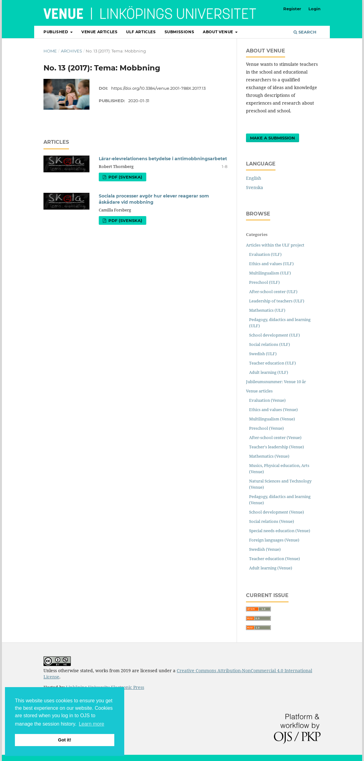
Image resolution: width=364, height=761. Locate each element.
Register (292, 8)
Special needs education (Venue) (279, 530)
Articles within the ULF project (275, 245)
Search (304, 31)
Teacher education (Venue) (274, 558)
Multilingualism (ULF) (270, 273)
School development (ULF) (274, 335)
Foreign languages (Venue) (274, 540)
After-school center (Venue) (275, 437)
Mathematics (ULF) (267, 310)
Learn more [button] (91, 724)
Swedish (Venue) (265, 549)
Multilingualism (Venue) (272, 419)
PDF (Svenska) (124, 176)
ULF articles (141, 31)
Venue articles (99, 31)
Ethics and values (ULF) (271, 263)
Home (50, 50)
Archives (71, 50)
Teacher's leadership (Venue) (276, 447)
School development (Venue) (276, 512)
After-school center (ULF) (273, 291)
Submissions (179, 31)
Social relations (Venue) (271, 521)
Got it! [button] (64, 739)
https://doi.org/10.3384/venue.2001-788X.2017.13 (158, 88)
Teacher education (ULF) (272, 363)
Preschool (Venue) (266, 428)
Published (56, 31)
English (253, 178)
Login (314, 8)
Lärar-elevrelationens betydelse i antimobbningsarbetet (163, 158)
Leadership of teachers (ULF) (276, 301)
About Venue (218, 31)
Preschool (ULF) (264, 282)
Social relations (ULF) (269, 344)
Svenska (254, 187)
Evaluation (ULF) (265, 254)
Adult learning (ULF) (268, 372)
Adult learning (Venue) (270, 568)
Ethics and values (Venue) (273, 409)
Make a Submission (272, 137)
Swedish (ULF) (263, 353)
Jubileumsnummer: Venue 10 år (276, 381)
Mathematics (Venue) (269, 456)
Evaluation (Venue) (267, 400)
